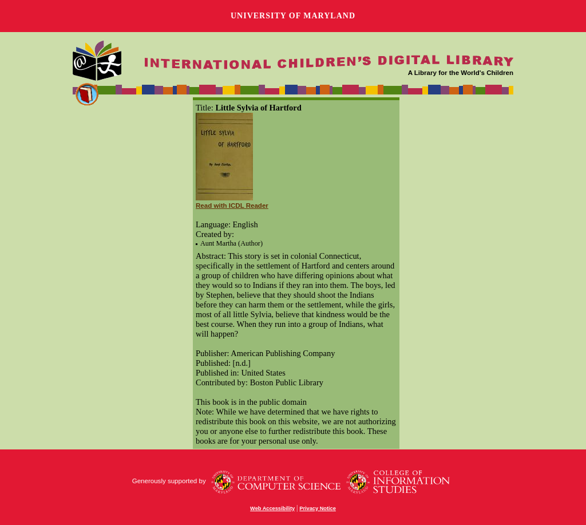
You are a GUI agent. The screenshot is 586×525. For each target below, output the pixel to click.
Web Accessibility (272, 508)
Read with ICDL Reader (232, 205)
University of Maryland (293, 15)
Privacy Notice (317, 508)
